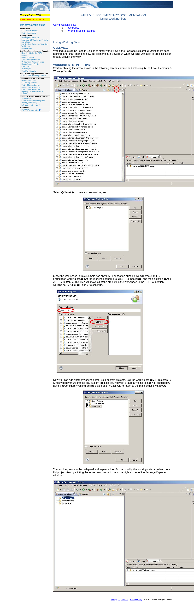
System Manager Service (31, 60)
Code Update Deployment (31, 89)
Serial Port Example (29, 71)
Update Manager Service (31, 64)
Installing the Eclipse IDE (31, 38)
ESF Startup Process (29, 83)
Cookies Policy (136, 600)
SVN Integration (27, 98)
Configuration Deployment (31, 87)
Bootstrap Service (28, 57)
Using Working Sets (29, 80)
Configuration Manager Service (33, 62)
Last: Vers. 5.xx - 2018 (32, 19)
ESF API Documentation (31, 110)
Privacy (114, 600)
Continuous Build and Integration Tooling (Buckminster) (33, 102)
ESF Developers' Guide (32, 25)
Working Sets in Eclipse (81, 30)
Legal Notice (123, 600)
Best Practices (27, 48)
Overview (73, 27)
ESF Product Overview (30, 31)
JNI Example (26, 69)
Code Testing (26, 66)
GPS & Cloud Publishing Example (34, 76)
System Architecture (29, 33)
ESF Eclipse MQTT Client (31, 105)
